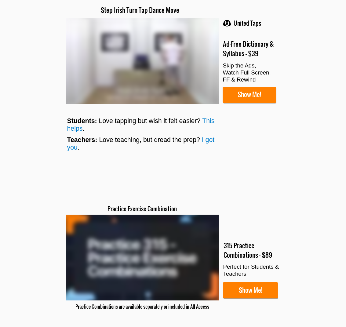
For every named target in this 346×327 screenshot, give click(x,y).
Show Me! (249, 94)
